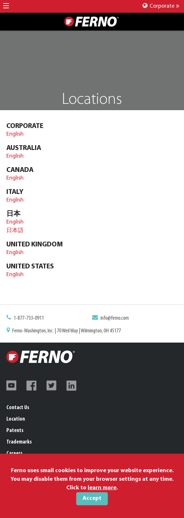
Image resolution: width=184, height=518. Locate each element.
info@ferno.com (114, 318)
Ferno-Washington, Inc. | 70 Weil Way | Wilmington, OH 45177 (67, 331)
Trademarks (19, 442)
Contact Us (17, 408)
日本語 (15, 231)
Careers (14, 454)
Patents (15, 431)
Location (15, 419)
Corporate (161, 6)
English (15, 134)
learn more (102, 488)
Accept (92, 498)
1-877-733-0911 (30, 318)
